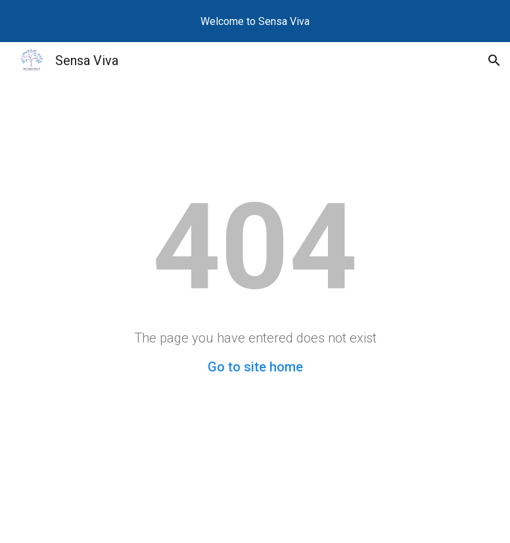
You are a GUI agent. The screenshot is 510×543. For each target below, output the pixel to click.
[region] (255, 21)
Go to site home (255, 367)
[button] (494, 60)
